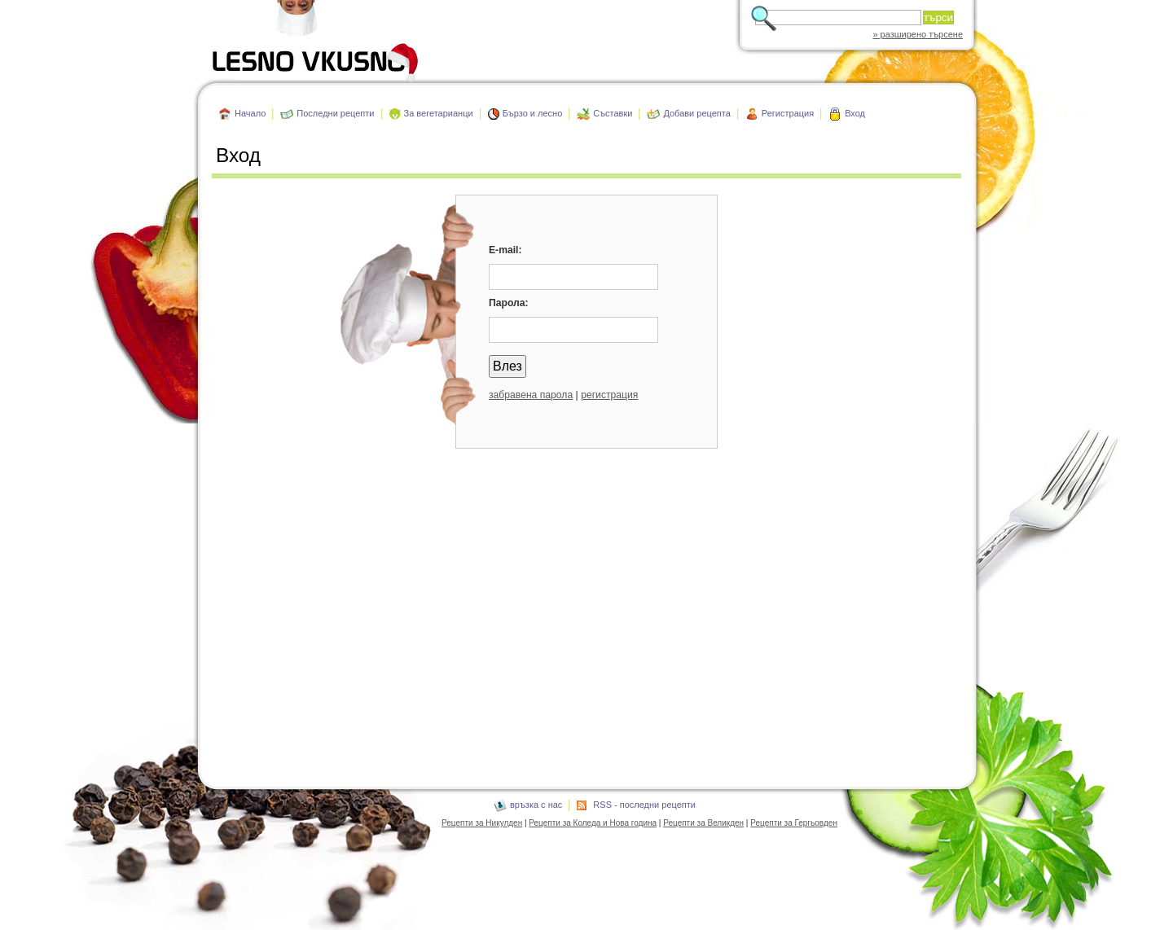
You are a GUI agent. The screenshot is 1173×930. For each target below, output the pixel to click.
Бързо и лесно (533, 113)
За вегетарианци (438, 113)
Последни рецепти (335, 113)
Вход (855, 113)
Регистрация (788, 113)
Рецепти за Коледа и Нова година (593, 822)
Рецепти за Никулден (482, 822)
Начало (250, 113)
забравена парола (531, 395)
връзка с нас (536, 804)
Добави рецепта (696, 113)
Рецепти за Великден (703, 822)
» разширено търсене (917, 34)
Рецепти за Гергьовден (793, 822)
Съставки (612, 113)
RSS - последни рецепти (644, 804)
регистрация (609, 395)
